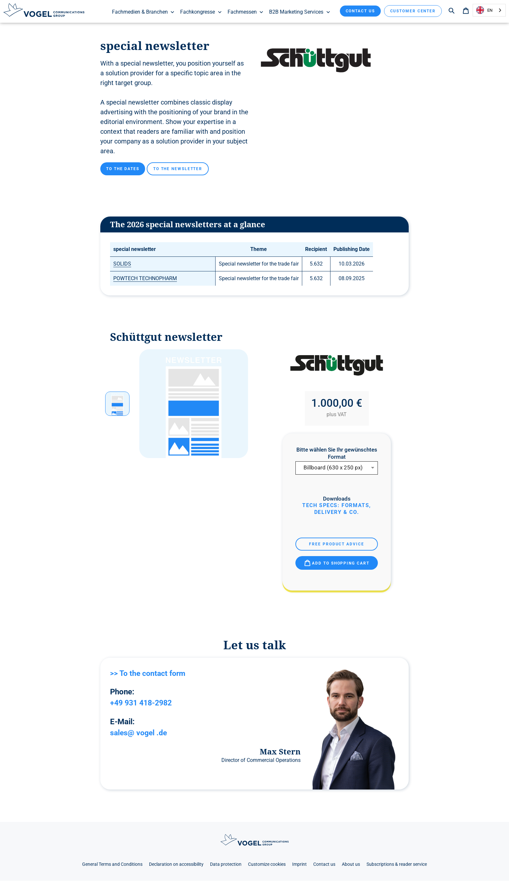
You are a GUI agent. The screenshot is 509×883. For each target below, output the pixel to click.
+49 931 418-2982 (143, 704)
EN (484, 10)
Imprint (299, 866)
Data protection (226, 866)
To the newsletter (177, 170)
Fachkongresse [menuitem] (201, 12)
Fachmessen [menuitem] (246, 12)
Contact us (360, 11)
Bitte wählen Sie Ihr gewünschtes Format (336, 455)
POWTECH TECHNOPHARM (145, 281)
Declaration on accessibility (176, 866)
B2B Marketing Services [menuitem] (299, 12)
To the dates (122, 170)
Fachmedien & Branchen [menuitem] (143, 12)
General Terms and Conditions (112, 866)
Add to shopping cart (336, 565)
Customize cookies (267, 866)
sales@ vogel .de (139, 734)
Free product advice (336, 546)
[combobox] (489, 10)
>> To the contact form (149, 675)
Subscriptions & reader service (396, 866)
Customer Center (413, 11)
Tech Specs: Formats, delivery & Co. (336, 510)
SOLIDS (122, 266)
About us (351, 866)
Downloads (337, 501)
